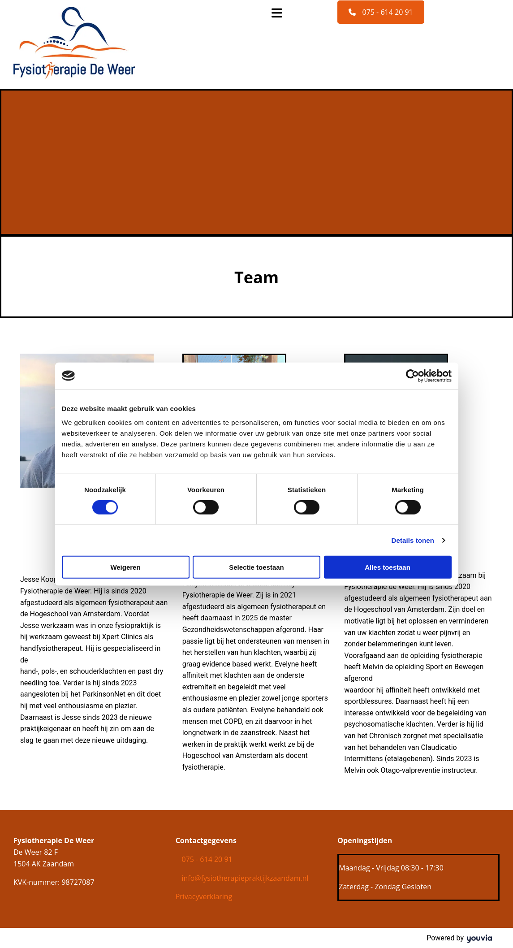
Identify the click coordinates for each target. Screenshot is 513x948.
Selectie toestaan (256, 567)
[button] (380, 12)
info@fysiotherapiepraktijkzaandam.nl (244, 878)
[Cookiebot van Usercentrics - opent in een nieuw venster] (412, 375)
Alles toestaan (387, 567)
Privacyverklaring (204, 896)
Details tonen (413, 540)
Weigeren (125, 567)
